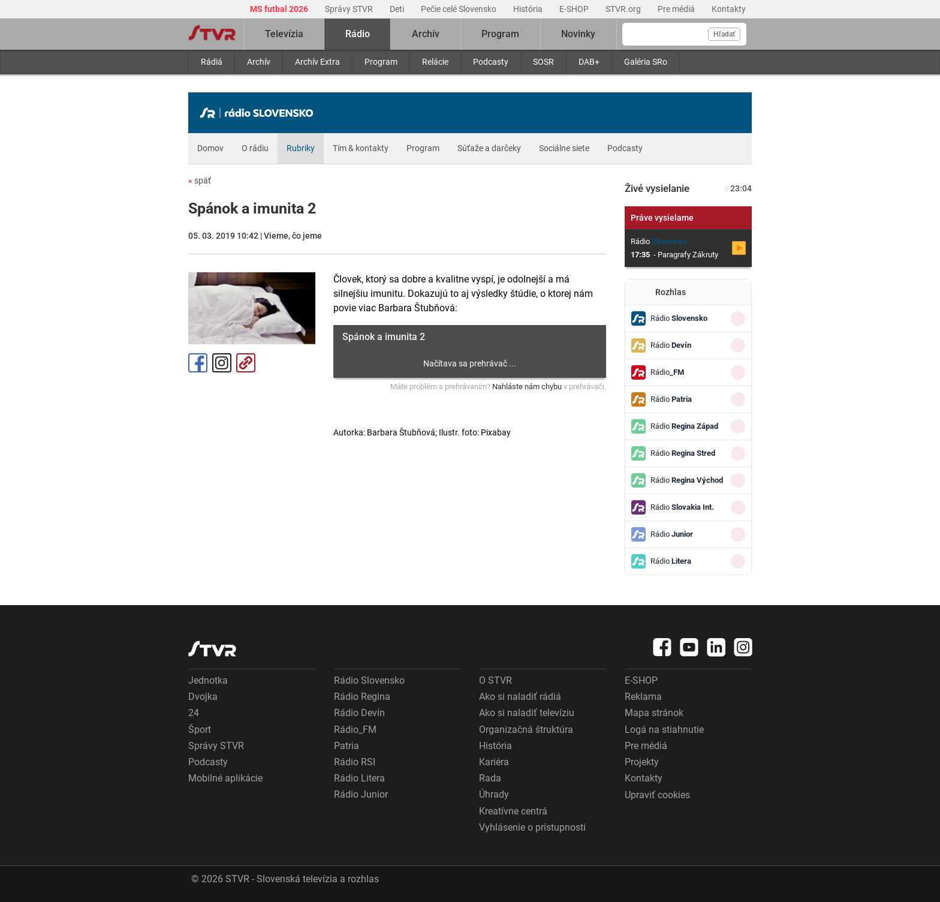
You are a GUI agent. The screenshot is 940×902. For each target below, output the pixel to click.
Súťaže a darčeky (489, 148)
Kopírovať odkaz (245, 362)
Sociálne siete (564, 148)
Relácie (435, 62)
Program (380, 62)
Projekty (642, 762)
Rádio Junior (361, 794)
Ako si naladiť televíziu (526, 712)
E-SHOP (574, 9)
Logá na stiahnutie (664, 729)
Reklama (643, 696)
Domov (210, 148)
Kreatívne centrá (513, 811)
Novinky (578, 34)
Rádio (357, 34)
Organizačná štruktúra (526, 729)
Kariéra (494, 762)
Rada (490, 778)
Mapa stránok (654, 712)
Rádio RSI (354, 762)
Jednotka (208, 680)
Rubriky (301, 148)
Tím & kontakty (360, 148)
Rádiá (211, 62)
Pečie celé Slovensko (459, 9)
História (528, 9)
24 (193, 712)
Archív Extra (317, 62)
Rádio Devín (359, 712)
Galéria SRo (645, 62)
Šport (199, 729)
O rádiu (255, 148)
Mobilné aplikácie (225, 778)
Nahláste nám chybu (527, 386)
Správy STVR (350, 9)
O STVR (495, 680)
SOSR (543, 62)
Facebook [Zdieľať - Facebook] (197, 362)
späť (199, 180)
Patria (346, 745)
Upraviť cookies (657, 795)
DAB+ (589, 62)
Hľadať (724, 34)
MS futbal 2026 (280, 9)
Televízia (284, 34)
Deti (398, 9)
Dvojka (203, 696)
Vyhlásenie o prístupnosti (532, 827)
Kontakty (729, 9)
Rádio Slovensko (369, 680)
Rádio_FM (355, 729)
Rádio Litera (359, 778)
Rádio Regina (362, 696)
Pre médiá (677, 9)
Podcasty (490, 62)
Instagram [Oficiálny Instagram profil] (221, 362)
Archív (258, 62)
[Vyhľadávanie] (684, 34)
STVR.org (624, 9)
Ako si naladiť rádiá (520, 696)
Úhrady (494, 794)
